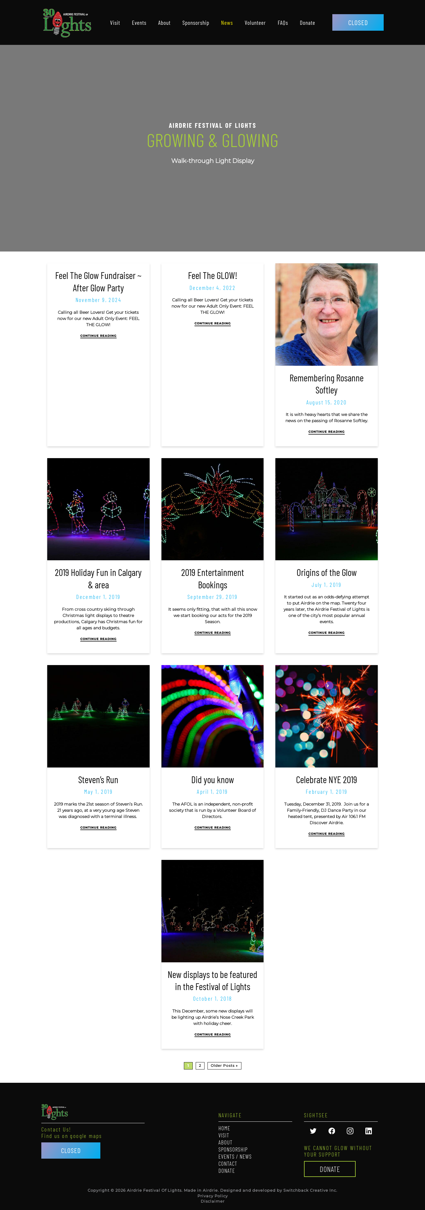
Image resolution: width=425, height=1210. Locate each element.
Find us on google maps (71, 1136)
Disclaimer (213, 1201)
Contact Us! (56, 1129)
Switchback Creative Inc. (310, 1190)
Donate (330, 1169)
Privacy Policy (212, 1195)
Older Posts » (224, 1065)
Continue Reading (98, 336)
